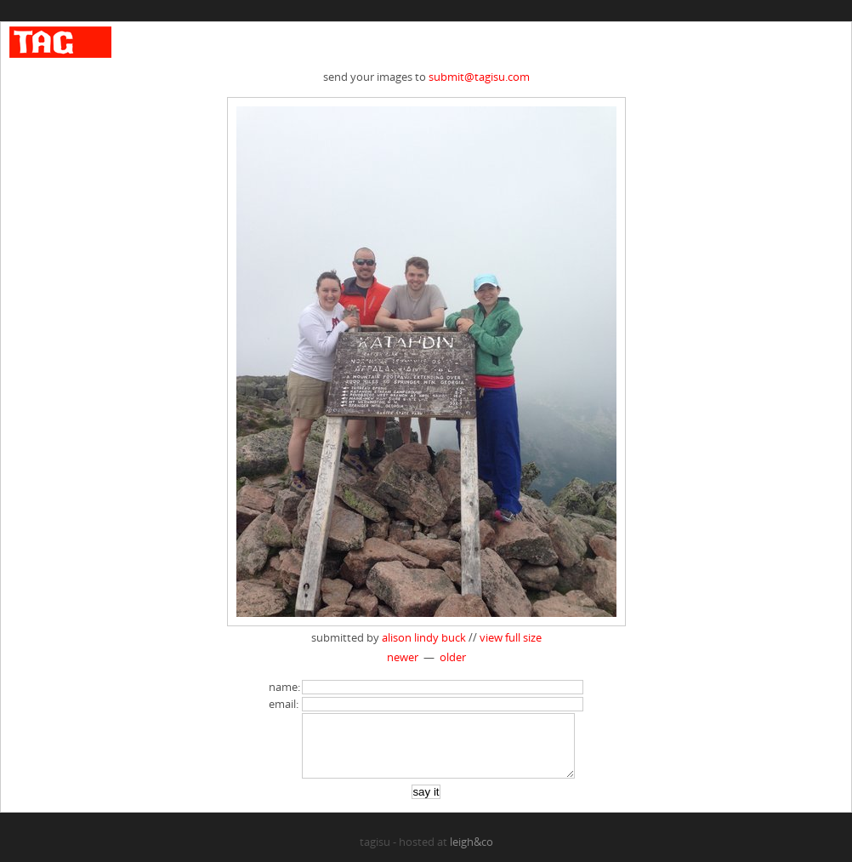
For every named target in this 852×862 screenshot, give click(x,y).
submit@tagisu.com (479, 76)
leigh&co (471, 854)
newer (402, 657)
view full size (511, 637)
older (453, 657)
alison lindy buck (424, 637)
